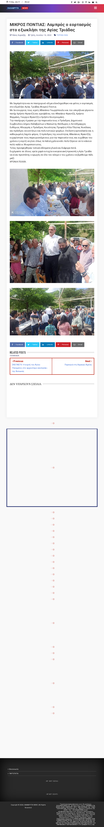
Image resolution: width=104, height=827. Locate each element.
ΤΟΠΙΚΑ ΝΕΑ (62, 35)
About (27, 2)
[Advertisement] (52, 732)
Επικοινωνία (13, 769)
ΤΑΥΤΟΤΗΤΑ (13, 773)
